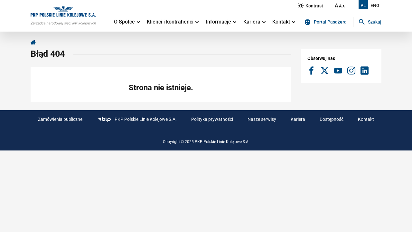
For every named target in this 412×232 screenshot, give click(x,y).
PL (363, 5)
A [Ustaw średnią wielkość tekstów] (340, 6)
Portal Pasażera (326, 22)
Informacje (221, 22)
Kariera (254, 22)
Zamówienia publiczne (60, 119)
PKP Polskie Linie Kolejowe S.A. (137, 119)
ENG (374, 5)
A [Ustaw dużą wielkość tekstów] (336, 6)
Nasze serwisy (262, 119)
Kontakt (283, 22)
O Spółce (127, 22)
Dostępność (331, 119)
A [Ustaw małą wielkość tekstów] (343, 6)
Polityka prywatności (212, 119)
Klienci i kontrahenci (173, 22)
